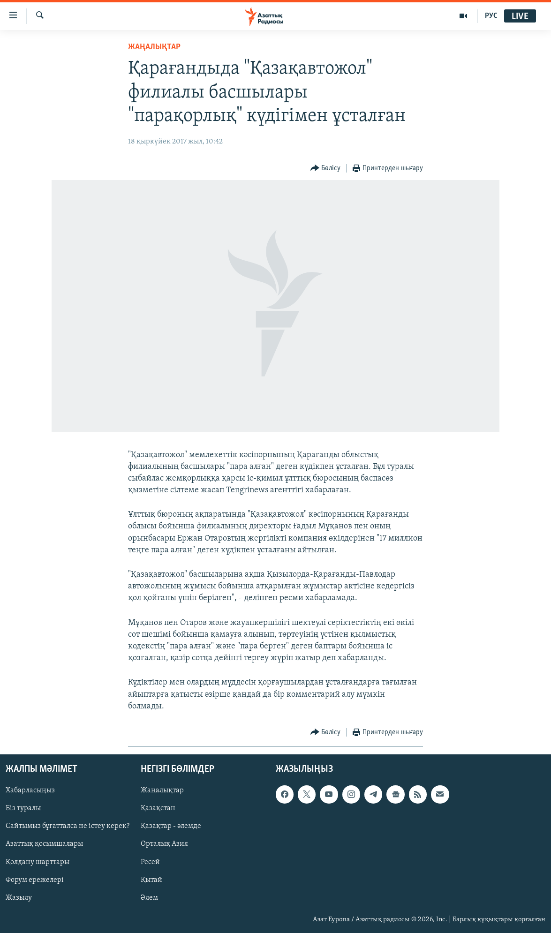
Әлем (149, 898)
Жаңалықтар (162, 790)
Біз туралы (23, 808)
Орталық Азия (164, 844)
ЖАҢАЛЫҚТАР (154, 47)
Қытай (151, 880)
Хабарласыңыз (30, 790)
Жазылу (19, 898)
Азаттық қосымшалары (44, 844)
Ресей (150, 862)
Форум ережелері (35, 880)
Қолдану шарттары (37, 862)
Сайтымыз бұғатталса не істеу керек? (67, 826)
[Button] (325, 168)
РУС (491, 16)
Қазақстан (158, 808)
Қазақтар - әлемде (171, 826)
